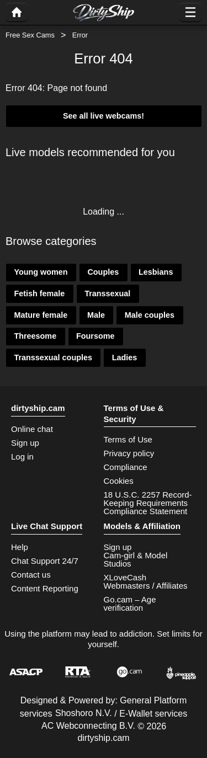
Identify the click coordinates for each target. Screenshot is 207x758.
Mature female (40, 315)
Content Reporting (44, 588)
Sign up (25, 442)
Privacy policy (129, 453)
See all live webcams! (103, 115)
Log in (22, 456)
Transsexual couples (53, 357)
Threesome (35, 336)
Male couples (149, 315)
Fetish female (39, 293)
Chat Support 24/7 (44, 560)
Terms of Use (128, 439)
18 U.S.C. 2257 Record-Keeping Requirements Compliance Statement (148, 503)
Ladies (124, 357)
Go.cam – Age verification (130, 603)
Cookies (119, 480)
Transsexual (107, 293)
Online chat (32, 429)
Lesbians (156, 272)
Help (19, 547)
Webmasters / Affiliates (146, 585)
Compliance (125, 467)
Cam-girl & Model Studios (136, 559)
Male (96, 315)
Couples (103, 272)
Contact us (31, 574)
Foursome (95, 336)
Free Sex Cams (30, 35)
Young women (40, 272)
